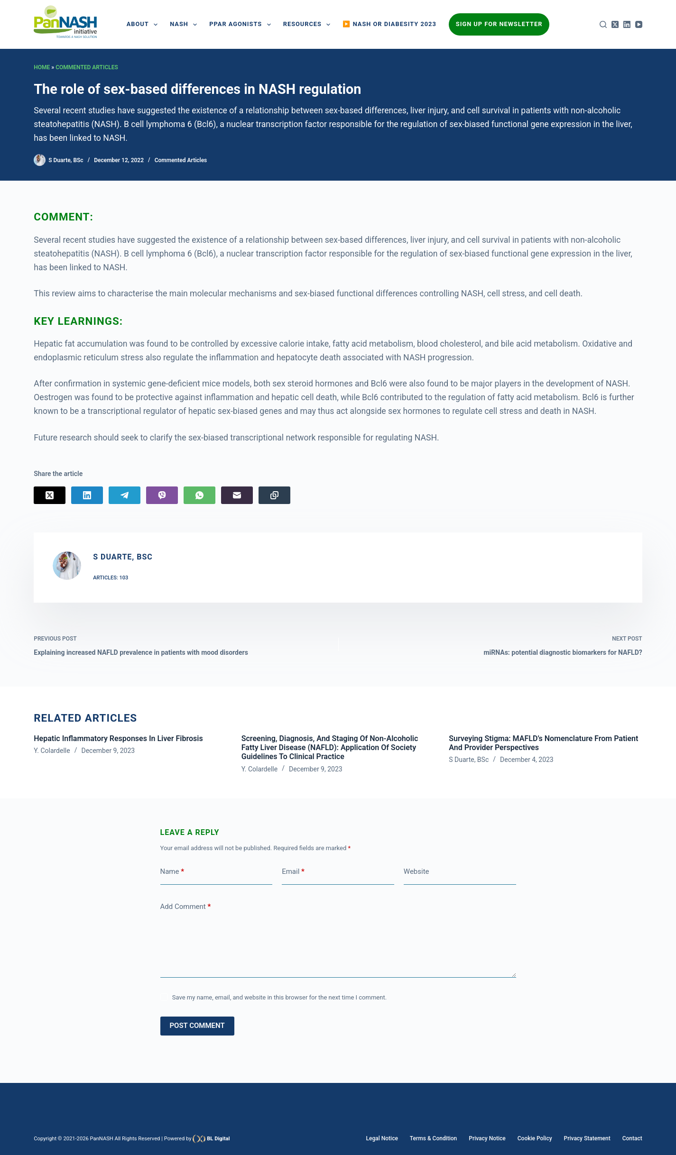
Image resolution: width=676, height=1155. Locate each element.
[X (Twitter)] (615, 24)
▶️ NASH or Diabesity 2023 (389, 24)
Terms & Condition (433, 1138)
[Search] (603, 24)
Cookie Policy (535, 1138)
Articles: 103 (110, 578)
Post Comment (197, 1025)
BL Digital (218, 1139)
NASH (185, 24)
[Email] (237, 495)
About (144, 24)
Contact (632, 1138)
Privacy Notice (487, 1138)
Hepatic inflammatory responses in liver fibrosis (118, 738)
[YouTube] (638, 24)
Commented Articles (87, 67)
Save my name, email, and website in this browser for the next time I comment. (279, 997)
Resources (308, 24)
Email (293, 872)
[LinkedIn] (626, 24)
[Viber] (162, 495)
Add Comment (185, 907)
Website (416, 871)
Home (42, 67)
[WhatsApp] (199, 495)
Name (172, 872)
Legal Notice (382, 1138)
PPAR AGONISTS (241, 24)
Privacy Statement (587, 1138)
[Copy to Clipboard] (274, 495)
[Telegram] (124, 495)
